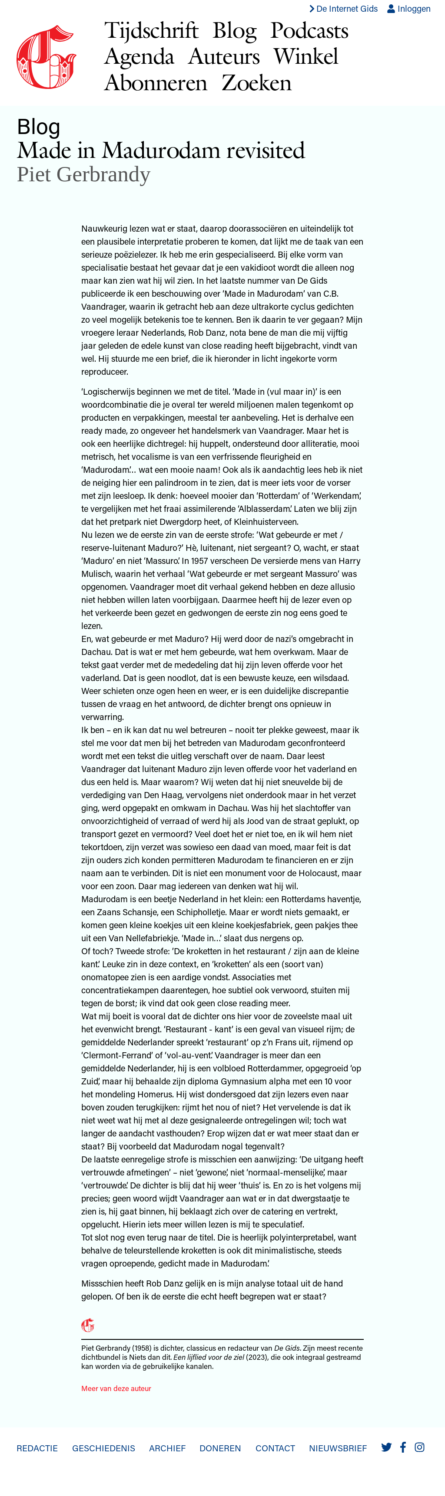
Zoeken (256, 82)
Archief (167, 1447)
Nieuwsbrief (338, 1447)
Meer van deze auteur (116, 1388)
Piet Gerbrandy (83, 174)
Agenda (139, 55)
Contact (275, 1447)
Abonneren (155, 82)
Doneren (220, 1447)
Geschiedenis (103, 1447)
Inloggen (409, 8)
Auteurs (224, 55)
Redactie (37, 1447)
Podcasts (309, 29)
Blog (234, 29)
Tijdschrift (151, 29)
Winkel (306, 55)
